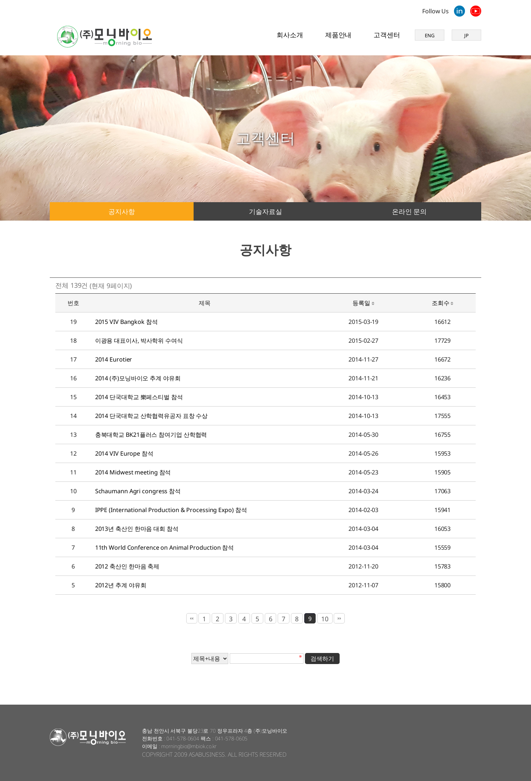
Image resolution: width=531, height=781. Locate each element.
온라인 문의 (409, 211)
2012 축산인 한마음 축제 (127, 566)
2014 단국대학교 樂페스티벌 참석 (139, 397)
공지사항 (121, 211)
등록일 (363, 303)
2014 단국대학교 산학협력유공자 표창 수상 (151, 416)
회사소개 (290, 34)
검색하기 (322, 658)
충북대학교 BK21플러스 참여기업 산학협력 (151, 435)
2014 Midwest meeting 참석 (133, 472)
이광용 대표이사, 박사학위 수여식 (139, 340)
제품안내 (338, 34)
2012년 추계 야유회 (120, 585)
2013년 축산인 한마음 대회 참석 (136, 529)
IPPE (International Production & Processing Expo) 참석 (171, 510)
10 (325, 618)
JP (466, 35)
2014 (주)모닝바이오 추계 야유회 (138, 378)
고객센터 (387, 34)
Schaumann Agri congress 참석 (138, 491)
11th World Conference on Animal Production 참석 (164, 547)
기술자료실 (265, 211)
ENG (429, 35)
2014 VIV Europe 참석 (124, 453)
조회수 (443, 303)
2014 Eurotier (113, 359)
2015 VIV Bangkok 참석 (126, 322)
